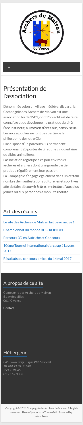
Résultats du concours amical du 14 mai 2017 (37, 258)
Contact (8, 308)
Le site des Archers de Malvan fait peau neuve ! (38, 222)
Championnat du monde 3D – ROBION (33, 230)
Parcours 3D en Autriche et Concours (31, 237)
